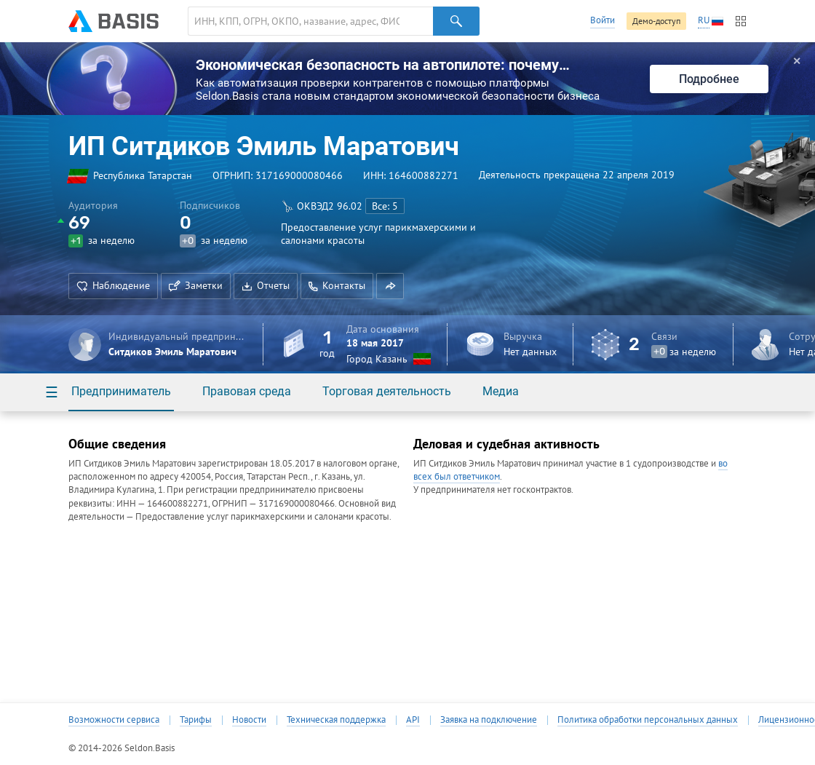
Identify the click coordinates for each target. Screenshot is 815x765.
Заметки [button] (196, 285)
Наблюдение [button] (113, 285)
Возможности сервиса (113, 720)
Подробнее (709, 79)
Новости (249, 720)
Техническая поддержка (336, 720)
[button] (390, 286)
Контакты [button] (337, 285)
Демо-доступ (656, 20)
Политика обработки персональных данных (647, 720)
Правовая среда (246, 391)
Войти (602, 20)
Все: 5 (385, 206)
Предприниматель (121, 391)
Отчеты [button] (266, 285)
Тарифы (196, 720)
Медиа (500, 391)
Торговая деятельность (386, 391)
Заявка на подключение (488, 720)
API (413, 720)
